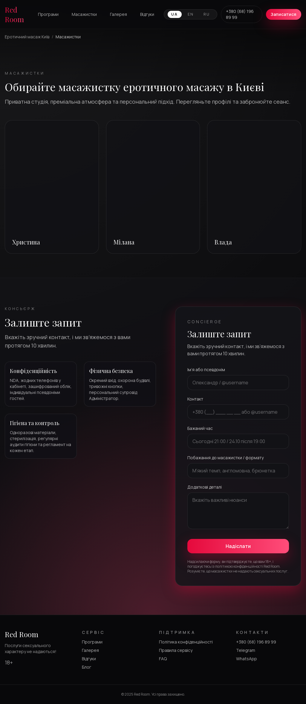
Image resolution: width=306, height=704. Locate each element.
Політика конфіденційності (186, 642)
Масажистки (84, 14)
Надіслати (238, 546)
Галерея (118, 14)
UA (174, 14)
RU (207, 14)
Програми (48, 14)
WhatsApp (246, 658)
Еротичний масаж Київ (27, 37)
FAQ (163, 658)
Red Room (14, 14)
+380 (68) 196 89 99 (240, 14)
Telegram (245, 650)
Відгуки (147, 14)
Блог (86, 667)
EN (191, 14)
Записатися (283, 14)
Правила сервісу (175, 650)
